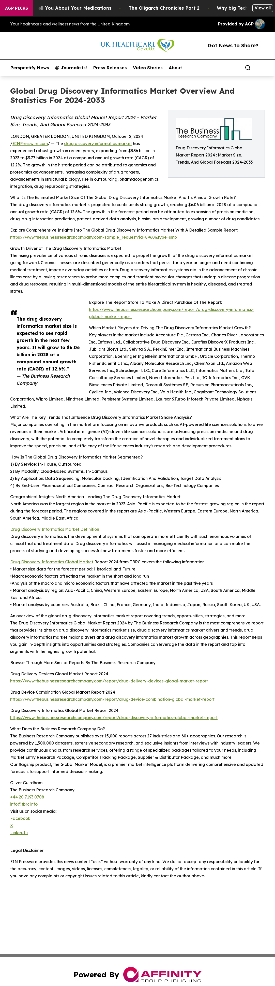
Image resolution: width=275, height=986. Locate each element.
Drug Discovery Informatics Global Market (51, 561)
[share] (261, 67)
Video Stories (148, 67)
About (175, 67)
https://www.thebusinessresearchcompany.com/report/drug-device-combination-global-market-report (112, 699)
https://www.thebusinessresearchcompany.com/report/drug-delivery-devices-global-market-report (109, 680)
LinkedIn (19, 832)
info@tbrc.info (24, 804)
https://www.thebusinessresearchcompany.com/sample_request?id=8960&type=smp (93, 237)
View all (263, 7)
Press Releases (110, 67)
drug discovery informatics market (98, 143)
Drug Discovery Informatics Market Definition (54, 529)
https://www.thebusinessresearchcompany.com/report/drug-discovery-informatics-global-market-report (114, 717)
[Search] (248, 68)
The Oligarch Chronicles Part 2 (169, 8)
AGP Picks (16, 8)
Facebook (20, 818)
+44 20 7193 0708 (27, 796)
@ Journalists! (71, 67)
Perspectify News (29, 67)
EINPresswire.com (30, 143)
